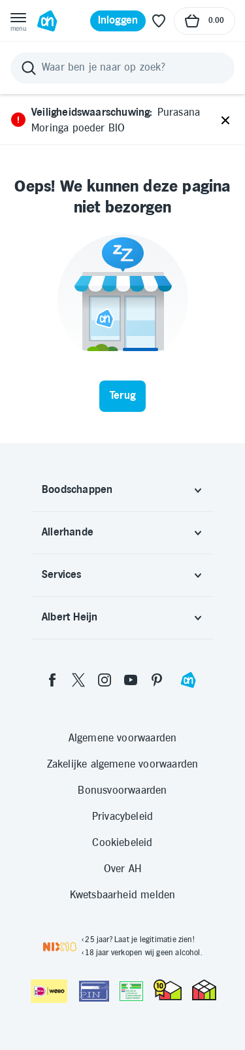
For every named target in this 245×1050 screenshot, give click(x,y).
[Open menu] (18, 21)
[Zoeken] (122, 68)
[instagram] (104, 680)
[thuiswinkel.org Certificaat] (168, 989)
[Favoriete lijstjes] (159, 21)
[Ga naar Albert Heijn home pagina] (47, 20)
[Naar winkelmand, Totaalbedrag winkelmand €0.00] (204, 21)
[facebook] (52, 680)
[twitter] (78, 680)
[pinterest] (157, 680)
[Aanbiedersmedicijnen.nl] (131, 991)
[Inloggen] (118, 20)
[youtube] (131, 680)
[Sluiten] (225, 121)
